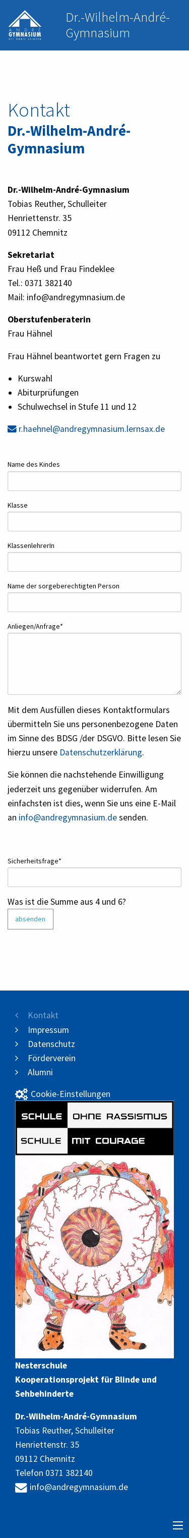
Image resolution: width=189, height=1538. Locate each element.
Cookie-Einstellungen (62, 1094)
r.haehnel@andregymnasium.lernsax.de (86, 428)
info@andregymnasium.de (68, 817)
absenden (30, 918)
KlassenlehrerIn (31, 545)
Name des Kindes (34, 464)
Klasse (18, 505)
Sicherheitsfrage (34, 860)
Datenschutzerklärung (100, 752)
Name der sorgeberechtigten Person (63, 585)
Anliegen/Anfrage (35, 625)
